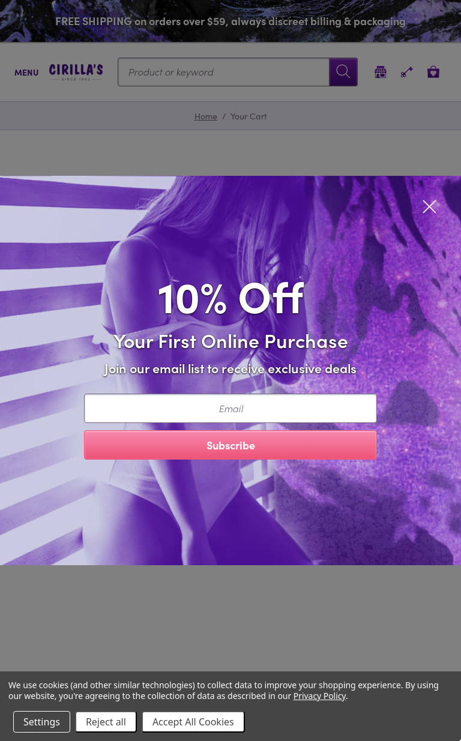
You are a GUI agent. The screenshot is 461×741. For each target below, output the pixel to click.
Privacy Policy (320, 695)
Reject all (106, 721)
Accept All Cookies (193, 721)
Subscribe (230, 444)
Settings (41, 721)
